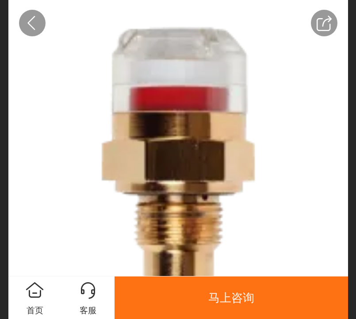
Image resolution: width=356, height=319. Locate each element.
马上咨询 (231, 297)
